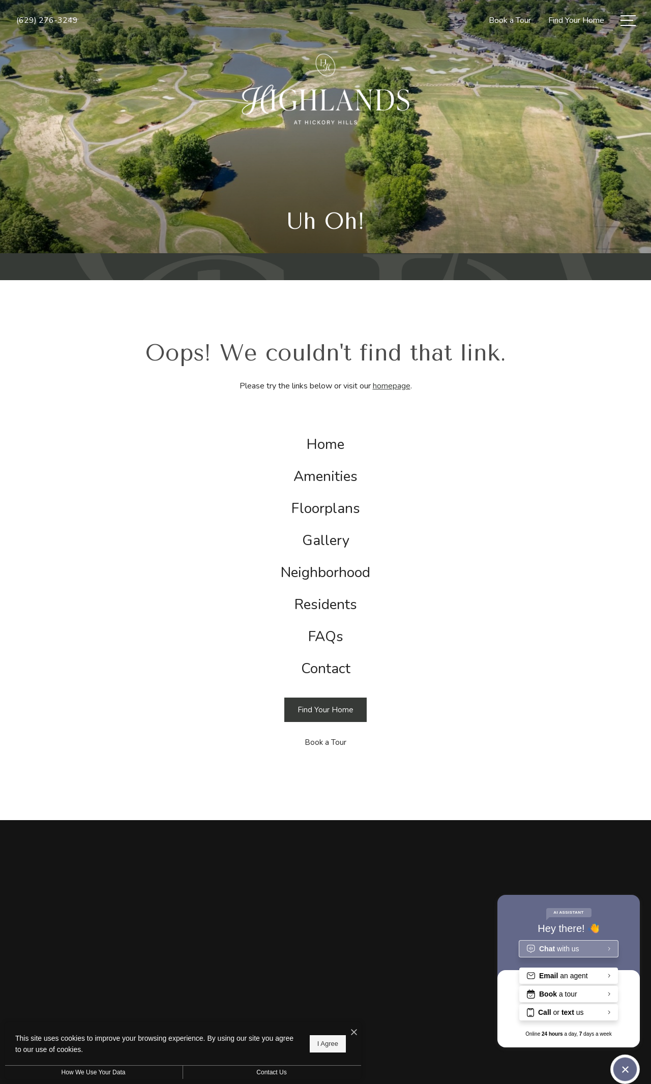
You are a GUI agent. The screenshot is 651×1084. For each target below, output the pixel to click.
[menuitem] (325, 445)
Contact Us (271, 1072)
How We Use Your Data (94, 1072)
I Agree (327, 1043)
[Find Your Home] (325, 710)
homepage (391, 386)
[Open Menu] (628, 20)
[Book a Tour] (325, 743)
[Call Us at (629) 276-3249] (47, 20)
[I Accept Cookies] (354, 1033)
